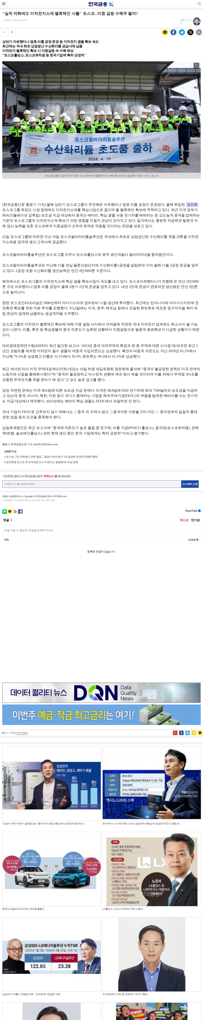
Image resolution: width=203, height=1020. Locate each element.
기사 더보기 (22, 614)
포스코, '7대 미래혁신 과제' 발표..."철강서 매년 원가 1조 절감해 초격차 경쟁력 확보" (52, 456)
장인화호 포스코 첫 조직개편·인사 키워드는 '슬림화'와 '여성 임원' (42, 462)
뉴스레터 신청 (190, 484)
